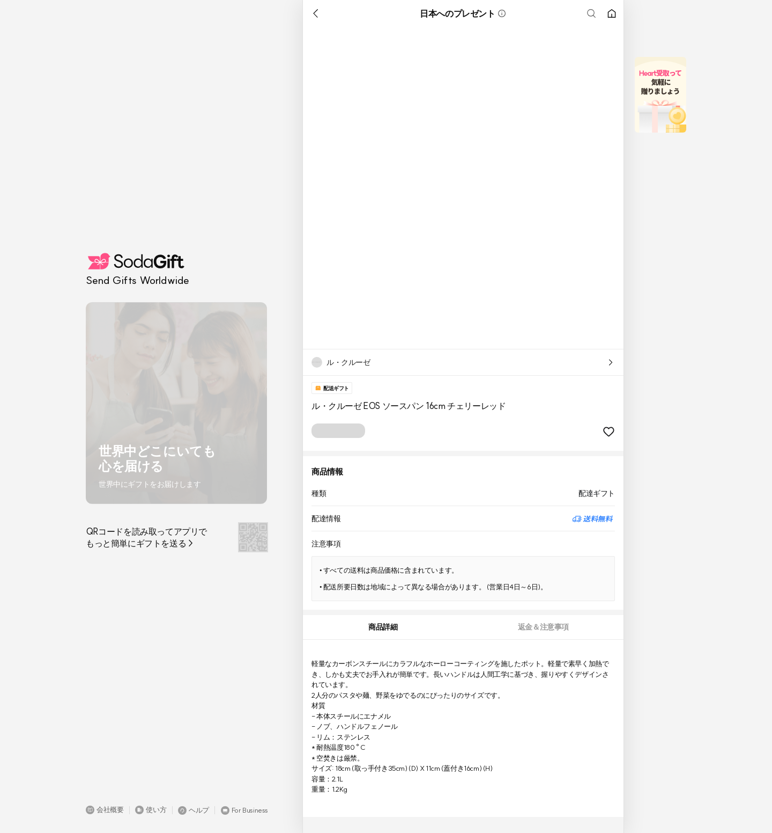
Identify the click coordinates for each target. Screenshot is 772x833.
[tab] (383, 627)
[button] (104, 810)
